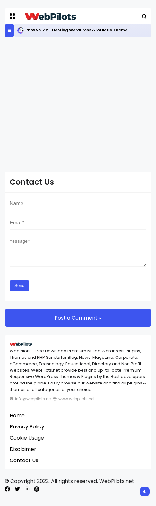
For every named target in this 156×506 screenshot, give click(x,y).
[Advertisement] (78, 104)
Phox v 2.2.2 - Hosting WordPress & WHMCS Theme (76, 30)
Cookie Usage (27, 442)
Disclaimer (23, 454)
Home (17, 420)
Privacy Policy (27, 431)
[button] (12, 16)
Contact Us (24, 465)
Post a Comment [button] (77, 322)
